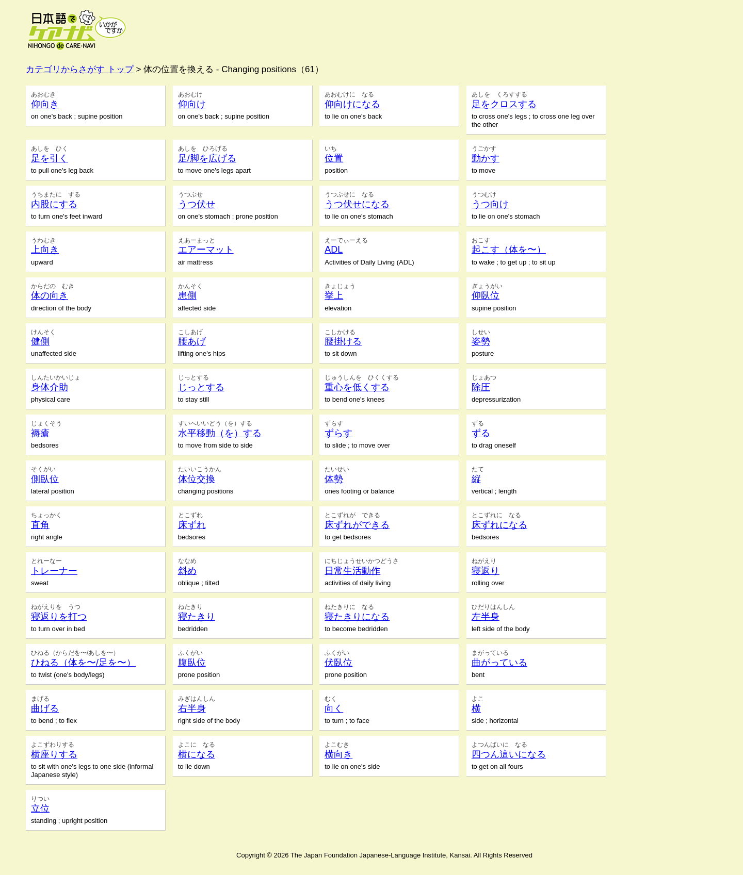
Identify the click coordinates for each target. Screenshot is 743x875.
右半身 (192, 708)
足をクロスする (504, 104)
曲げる (45, 708)
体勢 (334, 479)
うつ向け (490, 204)
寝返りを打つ (59, 617)
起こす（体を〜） (509, 249)
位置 (334, 158)
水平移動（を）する (220, 433)
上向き (45, 249)
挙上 (334, 295)
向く (334, 708)
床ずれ (192, 525)
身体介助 (49, 387)
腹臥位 (192, 662)
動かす (485, 158)
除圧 (481, 387)
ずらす (338, 433)
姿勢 (481, 341)
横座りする (54, 754)
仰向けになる (352, 104)
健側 (40, 341)
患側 (187, 295)
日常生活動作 (352, 571)
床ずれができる (357, 525)
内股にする (54, 204)
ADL (334, 249)
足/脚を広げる (207, 158)
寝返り (485, 571)
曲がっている (499, 662)
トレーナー (54, 571)
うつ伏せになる (357, 204)
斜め (187, 571)
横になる (196, 754)
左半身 (485, 617)
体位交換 (196, 479)
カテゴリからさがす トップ (80, 69)
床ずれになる (499, 525)
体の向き (49, 295)
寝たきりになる (357, 617)
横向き (338, 754)
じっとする (201, 387)
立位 (40, 808)
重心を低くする (357, 387)
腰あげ (192, 341)
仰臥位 (485, 295)
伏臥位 (338, 662)
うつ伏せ (196, 204)
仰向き (45, 104)
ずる (481, 433)
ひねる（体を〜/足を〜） (83, 662)
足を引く (49, 158)
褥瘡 (40, 433)
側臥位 (45, 479)
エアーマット (206, 249)
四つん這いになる (509, 754)
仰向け (192, 104)
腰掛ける (343, 341)
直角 (40, 525)
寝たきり (196, 617)
